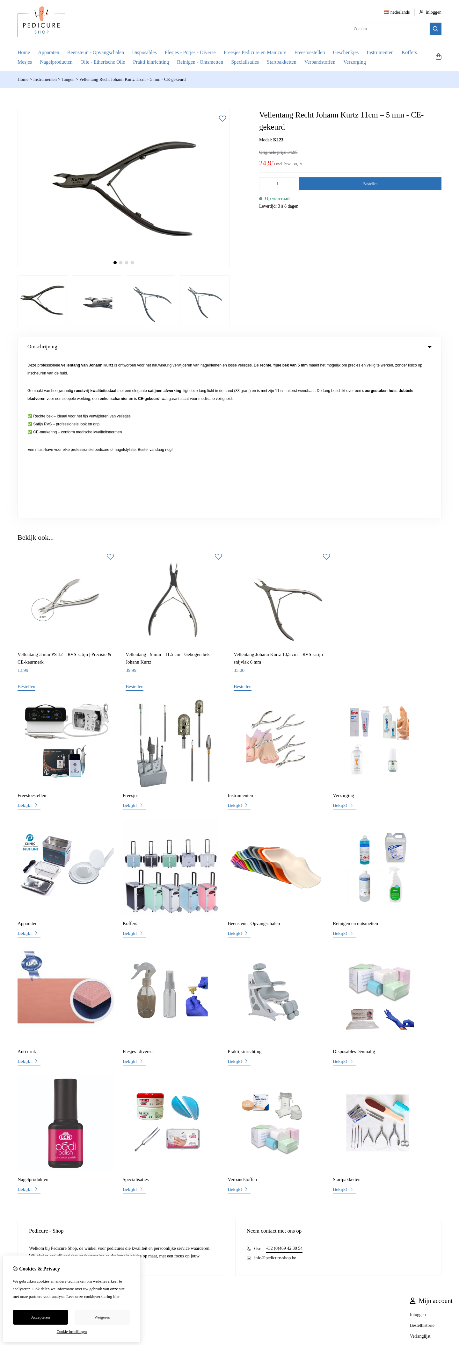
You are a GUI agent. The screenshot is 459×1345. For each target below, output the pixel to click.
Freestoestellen (309, 52)
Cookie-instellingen (72, 1331)
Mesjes (25, 62)
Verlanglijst (420, 1174)
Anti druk (27, 889)
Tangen (68, 79)
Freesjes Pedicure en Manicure (255, 52)
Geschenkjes (346, 52)
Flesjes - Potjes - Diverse (190, 52)
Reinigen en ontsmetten (355, 761)
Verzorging (354, 62)
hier (116, 1296)
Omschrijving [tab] (229, 347)
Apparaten (48, 52)
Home (24, 52)
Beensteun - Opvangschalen (95, 52)
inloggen (430, 12)
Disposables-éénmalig (354, 889)
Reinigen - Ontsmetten (200, 62)
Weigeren (102, 1317)
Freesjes (130, 633)
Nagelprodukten (33, 1017)
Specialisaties (245, 62)
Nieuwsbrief (421, 1185)
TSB (449, 1214)
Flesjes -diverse (138, 889)
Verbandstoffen (319, 62)
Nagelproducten (56, 62)
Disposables (144, 52)
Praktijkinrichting (151, 62)
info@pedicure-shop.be (275, 1096)
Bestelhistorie (422, 1163)
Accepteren (40, 1317)
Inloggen (418, 1152)
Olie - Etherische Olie (103, 62)
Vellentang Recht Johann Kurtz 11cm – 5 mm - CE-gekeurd (132, 79)
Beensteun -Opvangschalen (254, 761)
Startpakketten (281, 62)
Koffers (409, 52)
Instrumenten (380, 52)
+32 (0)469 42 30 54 (284, 1086)
